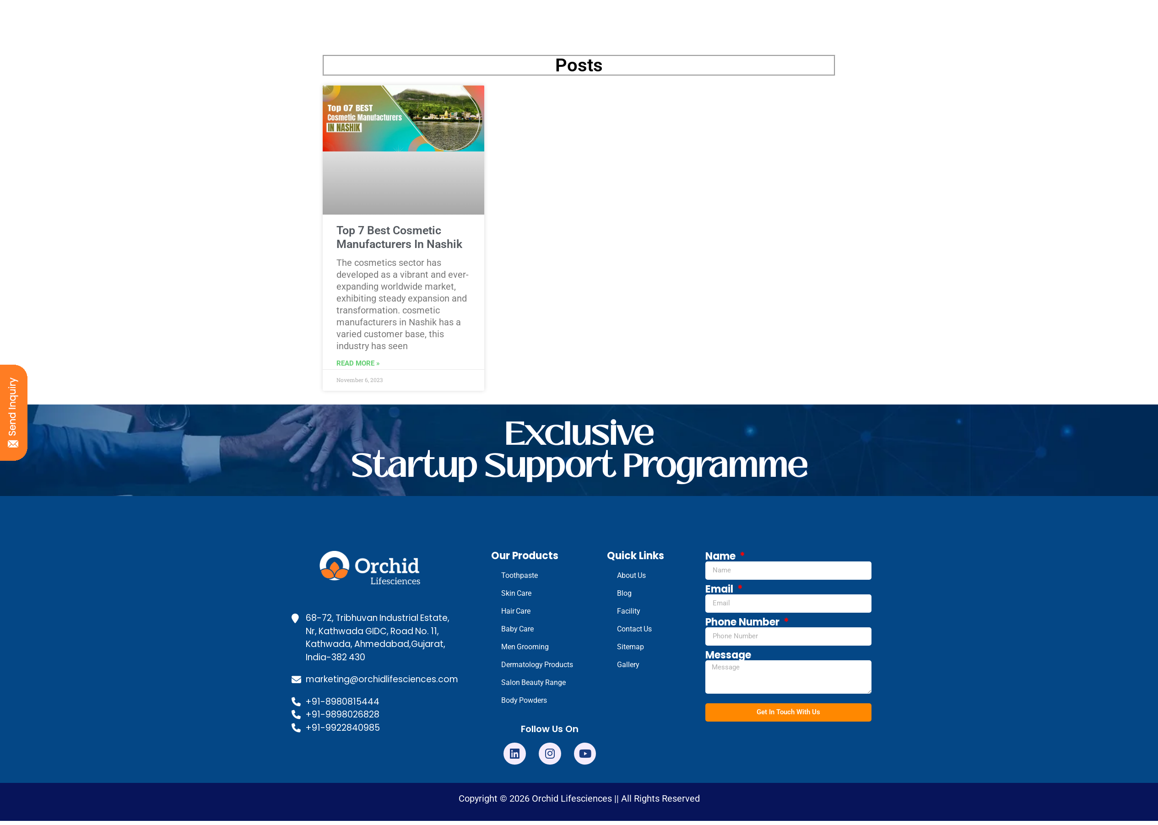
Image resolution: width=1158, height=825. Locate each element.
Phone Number (743, 622)
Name (721, 556)
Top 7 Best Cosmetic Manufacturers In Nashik (399, 237)
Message (728, 655)
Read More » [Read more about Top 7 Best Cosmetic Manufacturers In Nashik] (358, 363)
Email (720, 589)
